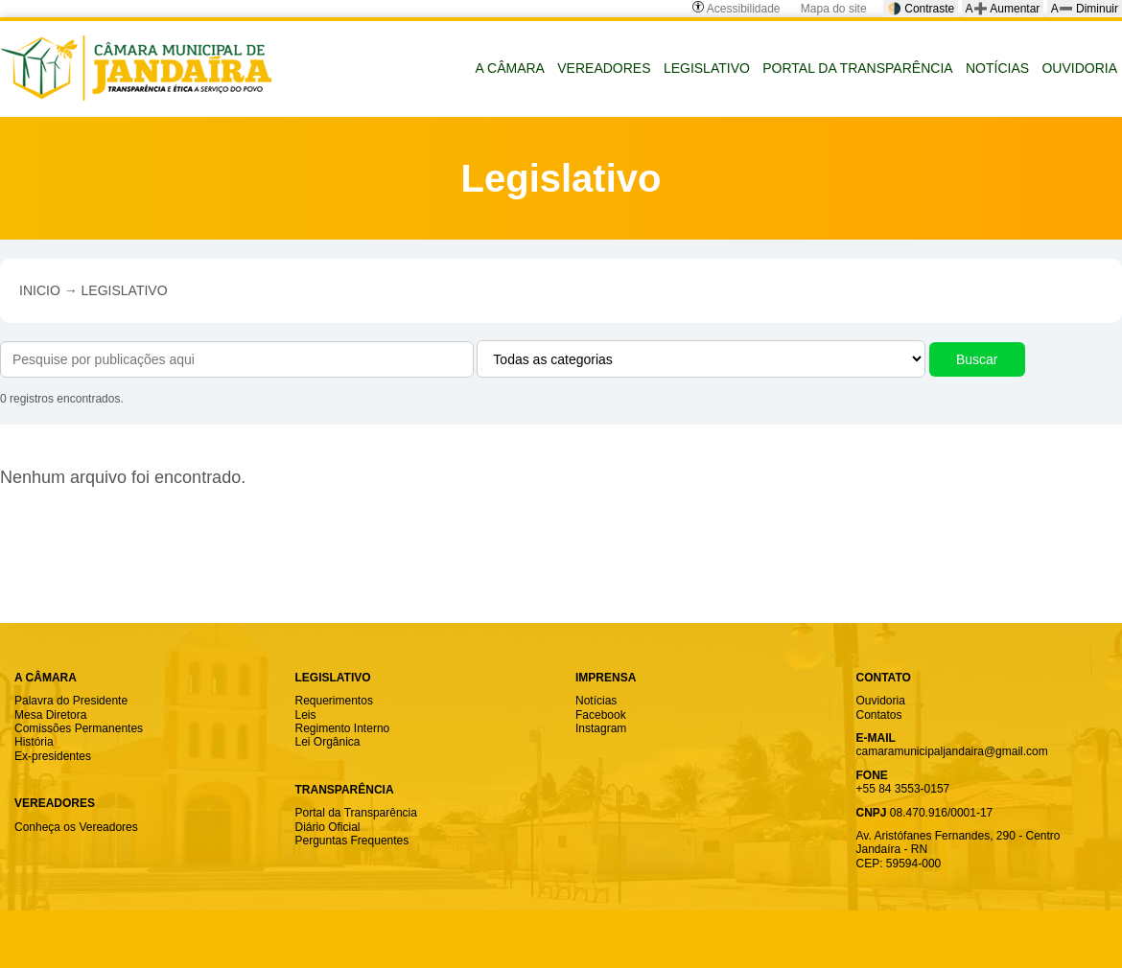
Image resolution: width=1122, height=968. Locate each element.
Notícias (596, 700)
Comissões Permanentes (78, 728)
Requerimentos (334, 700)
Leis (305, 715)
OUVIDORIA (1079, 68)
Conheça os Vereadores (76, 827)
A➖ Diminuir (1084, 8)
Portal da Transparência (356, 812)
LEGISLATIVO (707, 68)
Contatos (879, 715)
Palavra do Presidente (71, 700)
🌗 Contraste (920, 8)
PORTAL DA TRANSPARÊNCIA (857, 68)
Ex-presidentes (52, 756)
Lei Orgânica (328, 742)
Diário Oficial (328, 827)
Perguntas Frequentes (352, 840)
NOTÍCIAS (997, 68)
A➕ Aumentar (1003, 8)
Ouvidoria (880, 700)
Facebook (600, 715)
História (34, 742)
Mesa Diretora (50, 715)
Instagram (600, 728)
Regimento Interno (342, 728)
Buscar (977, 359)
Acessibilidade (736, 8)
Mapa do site (834, 8)
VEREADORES (603, 68)
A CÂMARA (510, 68)
